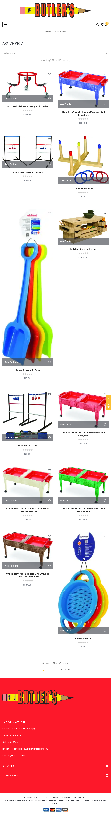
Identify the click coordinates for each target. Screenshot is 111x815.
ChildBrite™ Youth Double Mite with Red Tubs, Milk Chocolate (27, 575)
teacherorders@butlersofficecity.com (30, 749)
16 (61, 669)
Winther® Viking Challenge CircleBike (27, 106)
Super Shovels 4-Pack (28, 370)
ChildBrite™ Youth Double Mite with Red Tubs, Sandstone (27, 510)
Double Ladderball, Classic (28, 172)
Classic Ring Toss (83, 188)
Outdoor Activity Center (83, 249)
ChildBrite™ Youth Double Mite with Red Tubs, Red (83, 434)
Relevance (56, 53)
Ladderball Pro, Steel (27, 445)
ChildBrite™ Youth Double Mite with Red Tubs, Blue (83, 113)
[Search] (83, 24)
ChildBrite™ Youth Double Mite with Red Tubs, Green (83, 510)
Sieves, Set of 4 (83, 638)
